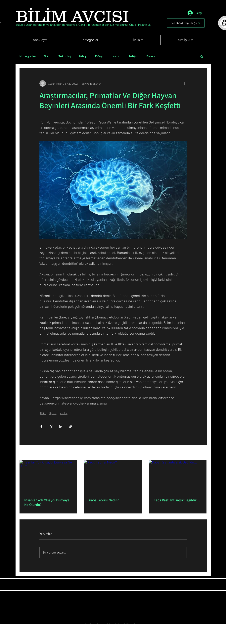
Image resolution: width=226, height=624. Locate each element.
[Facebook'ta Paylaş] (41, 426)
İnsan (116, 56)
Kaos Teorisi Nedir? (104, 500)
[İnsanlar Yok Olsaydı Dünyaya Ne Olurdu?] (48, 476)
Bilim (47, 56)
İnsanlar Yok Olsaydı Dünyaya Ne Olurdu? (46, 502)
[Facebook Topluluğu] (185, 23)
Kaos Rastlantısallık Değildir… (177, 500)
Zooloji (64, 413)
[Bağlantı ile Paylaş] (70, 426)
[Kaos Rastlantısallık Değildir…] (178, 476)
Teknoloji (64, 56)
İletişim (133, 56)
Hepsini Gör (200, 453)
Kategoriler (28, 56)
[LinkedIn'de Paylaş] (61, 426)
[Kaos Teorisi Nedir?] (113, 476)
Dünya (100, 56)
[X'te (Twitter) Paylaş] (51, 426)
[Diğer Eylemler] (184, 83)
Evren (151, 56)
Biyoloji (53, 413)
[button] (201, 56)
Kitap (83, 56)
